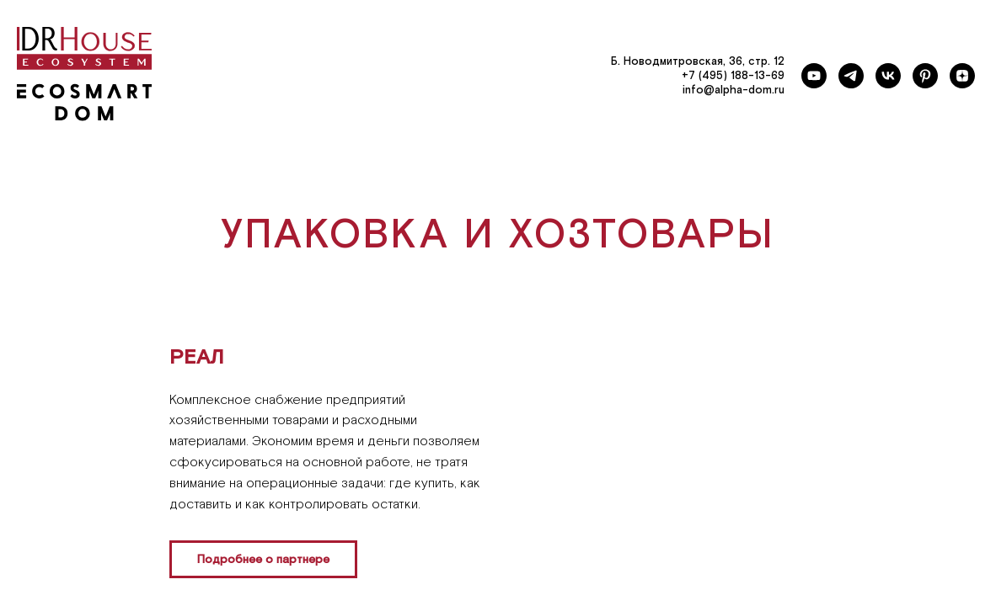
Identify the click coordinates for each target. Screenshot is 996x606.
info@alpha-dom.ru (733, 90)
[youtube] (814, 75)
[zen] (962, 75)
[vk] (888, 75)
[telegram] (851, 75)
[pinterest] (925, 75)
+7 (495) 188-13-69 (733, 76)
